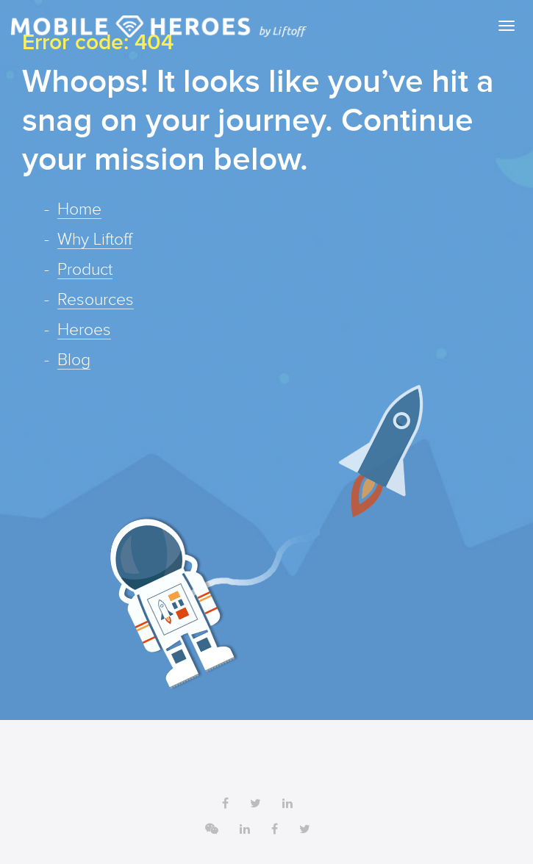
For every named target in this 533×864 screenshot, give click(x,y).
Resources (95, 300)
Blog (73, 361)
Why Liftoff (94, 240)
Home (79, 210)
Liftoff (159, 26)
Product (84, 270)
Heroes (84, 330)
